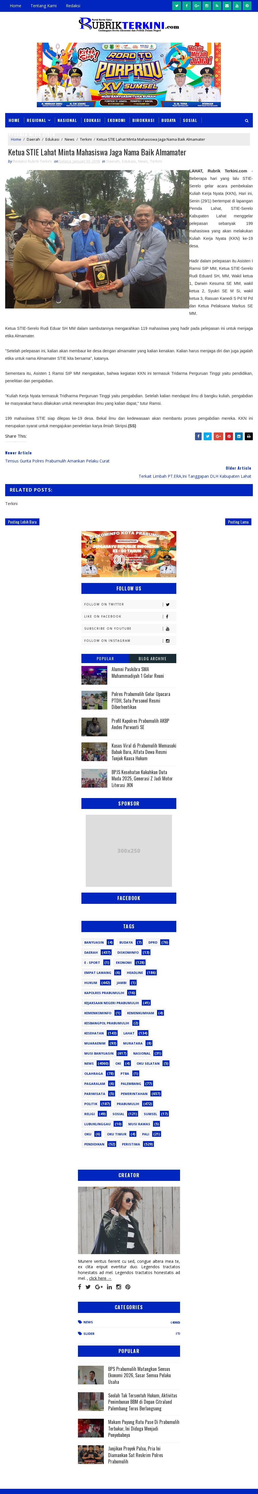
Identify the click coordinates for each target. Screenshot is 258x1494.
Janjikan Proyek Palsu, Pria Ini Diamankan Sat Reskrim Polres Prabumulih (135, 1440)
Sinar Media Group (85, 1484)
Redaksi (73, 5)
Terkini (156, 161)
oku (87, 1119)
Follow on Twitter (130, 589)
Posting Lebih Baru (22, 506)
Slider (89, 1318)
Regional (36, 120)
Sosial (190, 120)
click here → (100, 1263)
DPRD (152, 927)
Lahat (129, 1018)
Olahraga (93, 1058)
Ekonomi (116, 120)
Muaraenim (95, 1028)
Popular (105, 643)
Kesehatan (94, 1018)
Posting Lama (238, 506)
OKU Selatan (148, 1048)
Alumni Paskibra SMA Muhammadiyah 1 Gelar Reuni (138, 657)
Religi (89, 1098)
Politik (90, 1088)
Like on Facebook (130, 601)
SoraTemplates (34, 1484)
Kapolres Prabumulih (104, 977)
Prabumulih (128, 1088)
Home (15, 5)
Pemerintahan (134, 1078)
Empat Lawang (97, 957)
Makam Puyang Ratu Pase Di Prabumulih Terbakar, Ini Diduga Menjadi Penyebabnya (143, 1413)
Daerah (113, 161)
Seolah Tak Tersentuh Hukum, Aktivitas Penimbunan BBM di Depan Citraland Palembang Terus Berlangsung (142, 1387)
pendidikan (94, 1129)
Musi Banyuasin (99, 1038)
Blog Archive (153, 643)
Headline (135, 957)
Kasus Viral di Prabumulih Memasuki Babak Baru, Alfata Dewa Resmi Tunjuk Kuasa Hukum (144, 737)
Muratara (133, 1028)
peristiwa (131, 1129)
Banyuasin (94, 927)
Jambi (122, 967)
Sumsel (150, 1098)
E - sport (92, 947)
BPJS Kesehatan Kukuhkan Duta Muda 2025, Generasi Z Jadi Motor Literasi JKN (142, 763)
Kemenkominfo (97, 998)
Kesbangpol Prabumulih (106, 1008)
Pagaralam (94, 1068)
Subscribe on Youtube (130, 613)
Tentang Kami (43, 5)
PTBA (125, 1058)
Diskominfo (128, 937)
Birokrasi (143, 120)
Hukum (90, 967)
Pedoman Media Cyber (32, 134)
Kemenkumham (140, 998)
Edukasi (92, 120)
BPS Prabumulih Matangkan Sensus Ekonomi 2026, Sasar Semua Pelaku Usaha (139, 1360)
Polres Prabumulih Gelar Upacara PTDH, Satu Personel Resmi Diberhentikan (141, 685)
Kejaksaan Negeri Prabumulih (111, 987)
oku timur (117, 1119)
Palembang (131, 1068)
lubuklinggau (97, 1109)
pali (145, 1119)
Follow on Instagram (130, 626)
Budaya (168, 120)
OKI (118, 1048)
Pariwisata (94, 1078)
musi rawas (139, 1109)
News (143, 161)
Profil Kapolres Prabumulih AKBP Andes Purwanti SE (140, 708)
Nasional (67, 120)
